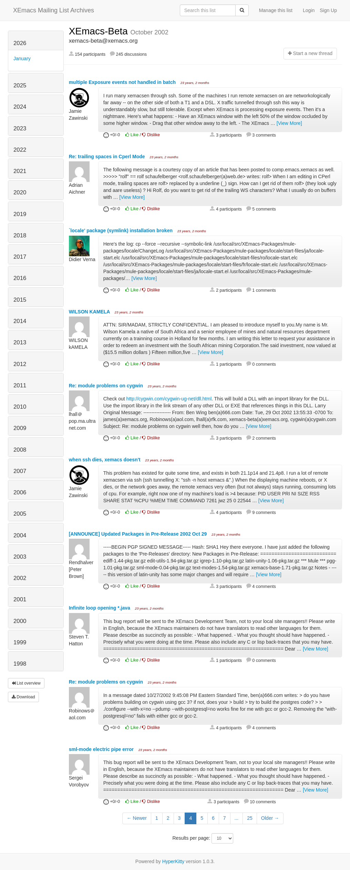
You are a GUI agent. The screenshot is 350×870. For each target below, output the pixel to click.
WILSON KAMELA (90, 311)
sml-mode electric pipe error (102, 749)
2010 (19, 407)
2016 (19, 278)
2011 (19, 385)
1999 (19, 642)
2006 (19, 492)
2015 (19, 300)
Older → (270, 818)
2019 (19, 214)
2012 (19, 364)
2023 (19, 128)
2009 (19, 428)
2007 (19, 471)
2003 (19, 557)
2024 (19, 107)
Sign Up (328, 10)
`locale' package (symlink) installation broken (121, 230)
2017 (19, 257)
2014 (19, 321)
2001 (19, 599)
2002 (19, 578)
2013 (19, 342)
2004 (19, 535)
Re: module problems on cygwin (106, 385)
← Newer (137, 818)
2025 (19, 85)
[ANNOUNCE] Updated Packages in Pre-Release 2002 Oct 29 (138, 534)
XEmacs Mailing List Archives (53, 10)
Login (309, 10)
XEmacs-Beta (100, 31)
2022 (19, 150)
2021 (19, 171)
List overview (26, 683)
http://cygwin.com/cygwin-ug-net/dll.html (169, 398)
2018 (19, 235)
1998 (19, 663)
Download (23, 697)
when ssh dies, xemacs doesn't (105, 459)
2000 (19, 621)
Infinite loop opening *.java (100, 608)
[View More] (289, 123)
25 (250, 818)
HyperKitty (173, 861)
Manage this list (275, 10)
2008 (19, 450)
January (22, 58)
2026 (19, 43)
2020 (19, 192)
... (237, 818)
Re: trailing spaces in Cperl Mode (107, 156)
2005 (19, 514)
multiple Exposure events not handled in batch (123, 82)
